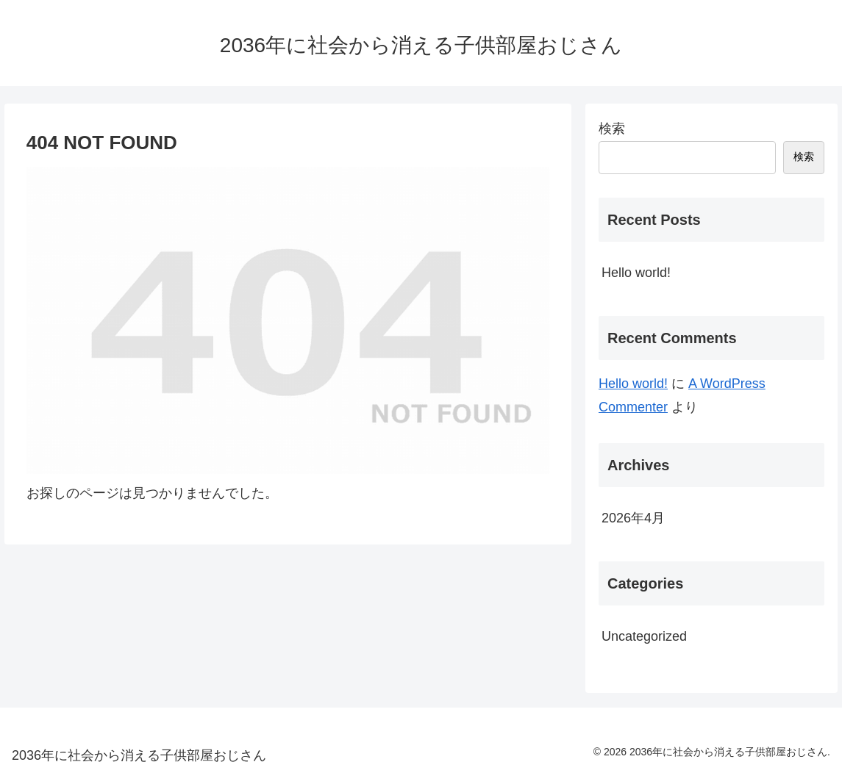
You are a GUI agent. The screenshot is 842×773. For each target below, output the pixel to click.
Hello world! (636, 272)
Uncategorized (644, 636)
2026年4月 (633, 518)
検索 (612, 128)
